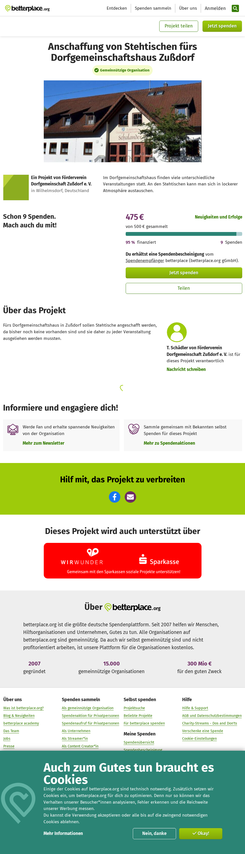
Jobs (6, 739)
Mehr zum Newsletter (43, 443)
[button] (114, 497)
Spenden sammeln (153, 8)
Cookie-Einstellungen (199, 739)
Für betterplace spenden (144, 723)
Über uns (188, 8)
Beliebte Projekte (138, 716)
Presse (9, 746)
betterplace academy (21, 723)
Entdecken (117, 8)
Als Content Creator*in (80, 746)
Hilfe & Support (195, 708)
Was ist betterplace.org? (23, 708)
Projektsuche (134, 708)
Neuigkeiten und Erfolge (218, 217)
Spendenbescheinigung (143, 750)
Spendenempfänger (145, 260)
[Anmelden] (214, 8)
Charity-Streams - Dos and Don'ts (209, 723)
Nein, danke (154, 833)
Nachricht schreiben (186, 369)
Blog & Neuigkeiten (19, 716)
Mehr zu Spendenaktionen (169, 443)
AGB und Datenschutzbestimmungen (212, 716)
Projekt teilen (179, 26)
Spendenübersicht (139, 742)
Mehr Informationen (63, 833)
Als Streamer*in (75, 739)
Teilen (184, 288)
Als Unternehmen (76, 731)
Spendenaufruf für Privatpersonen (90, 723)
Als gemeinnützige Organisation (87, 708)
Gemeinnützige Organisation (125, 70)
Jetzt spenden (222, 26)
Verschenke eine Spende (202, 731)
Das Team (11, 731)
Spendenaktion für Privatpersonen (90, 716)
